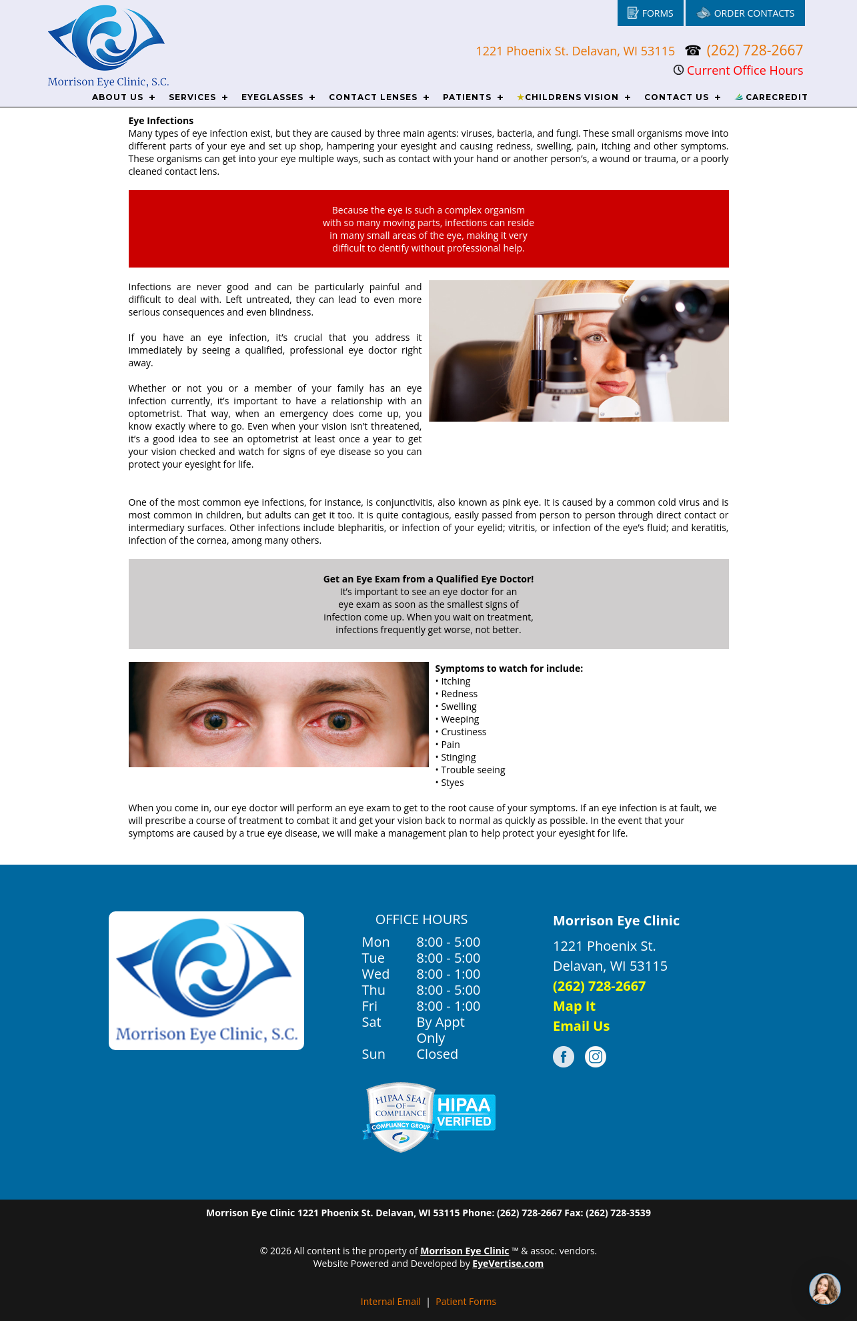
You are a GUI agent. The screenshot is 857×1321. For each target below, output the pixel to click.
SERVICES (192, 97)
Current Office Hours (738, 70)
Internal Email (391, 1301)
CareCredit (771, 97)
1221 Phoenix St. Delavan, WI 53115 (577, 51)
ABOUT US (117, 97)
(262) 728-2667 (755, 50)
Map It (574, 1006)
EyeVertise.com (508, 1263)
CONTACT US (676, 97)
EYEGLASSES (272, 97)
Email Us (581, 1026)
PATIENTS (467, 97)
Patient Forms (466, 1301)
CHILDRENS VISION (568, 97)
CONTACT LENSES (373, 97)
